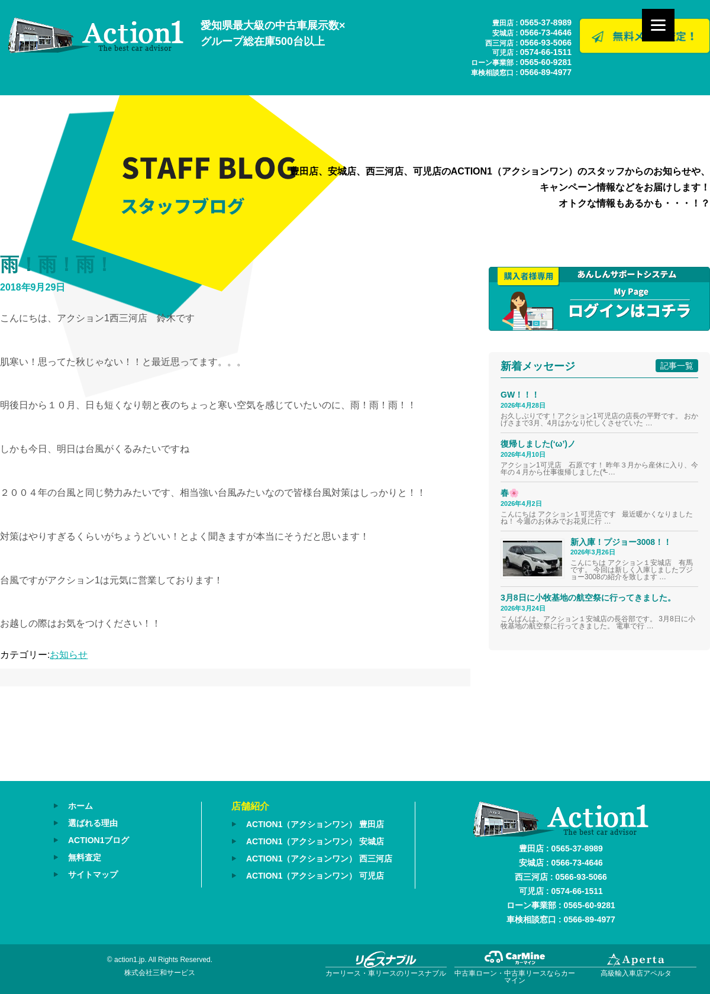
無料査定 (84, 857)
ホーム (80, 806)
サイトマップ (93, 874)
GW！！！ (520, 394)
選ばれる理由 (93, 823)
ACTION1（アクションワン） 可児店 (315, 876)
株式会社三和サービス (159, 972)
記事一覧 (676, 365)
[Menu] (658, 25)
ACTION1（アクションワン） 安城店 (315, 841)
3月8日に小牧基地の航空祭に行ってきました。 (588, 597)
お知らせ (69, 655)
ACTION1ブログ (98, 840)
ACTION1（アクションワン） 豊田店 (315, 824)
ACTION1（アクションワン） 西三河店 (319, 858)
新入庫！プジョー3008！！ (621, 542)
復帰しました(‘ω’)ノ (538, 443)
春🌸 (510, 493)
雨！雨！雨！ (57, 264)
